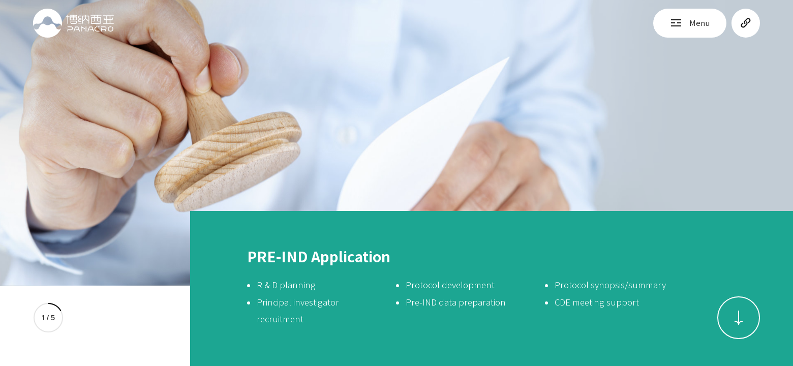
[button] (738, 317)
